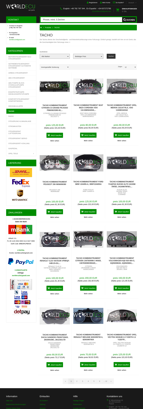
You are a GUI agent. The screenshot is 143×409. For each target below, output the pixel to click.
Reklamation (77, 404)
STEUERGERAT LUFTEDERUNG (14, 132)
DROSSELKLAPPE (15, 106)
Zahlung (42, 404)
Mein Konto (105, 2)
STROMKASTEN (14, 126)
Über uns (9, 400)
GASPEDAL (12, 148)
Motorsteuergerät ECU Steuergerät (19, 58)
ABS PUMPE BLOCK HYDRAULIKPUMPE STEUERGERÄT (16, 85)
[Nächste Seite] (111, 381)
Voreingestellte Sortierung (50, 67)
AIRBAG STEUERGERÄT (18, 73)
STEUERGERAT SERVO (17, 138)
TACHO (11, 111)
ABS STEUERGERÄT (16, 78)
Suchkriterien (43, 52)
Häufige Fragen (78, 400)
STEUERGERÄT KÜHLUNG (19, 143)
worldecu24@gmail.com (101, 11)
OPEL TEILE (13, 153)
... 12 (105, 381)
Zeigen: (120, 66)
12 (126, 67)
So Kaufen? (118, 2)
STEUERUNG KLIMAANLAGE (19, 121)
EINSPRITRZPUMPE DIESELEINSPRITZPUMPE (18, 93)
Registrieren (92, 2)
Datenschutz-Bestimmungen (16, 404)
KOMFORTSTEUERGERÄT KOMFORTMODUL (18, 100)
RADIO (11, 116)
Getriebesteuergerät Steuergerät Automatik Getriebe (19, 66)
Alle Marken (46, 56)
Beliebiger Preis (80, 56)
